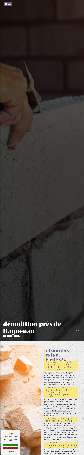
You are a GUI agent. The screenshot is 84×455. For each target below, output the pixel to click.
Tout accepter (10, 445)
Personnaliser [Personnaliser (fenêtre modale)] (10, 451)
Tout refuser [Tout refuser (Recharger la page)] (10, 448)
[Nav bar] (8, 4)
